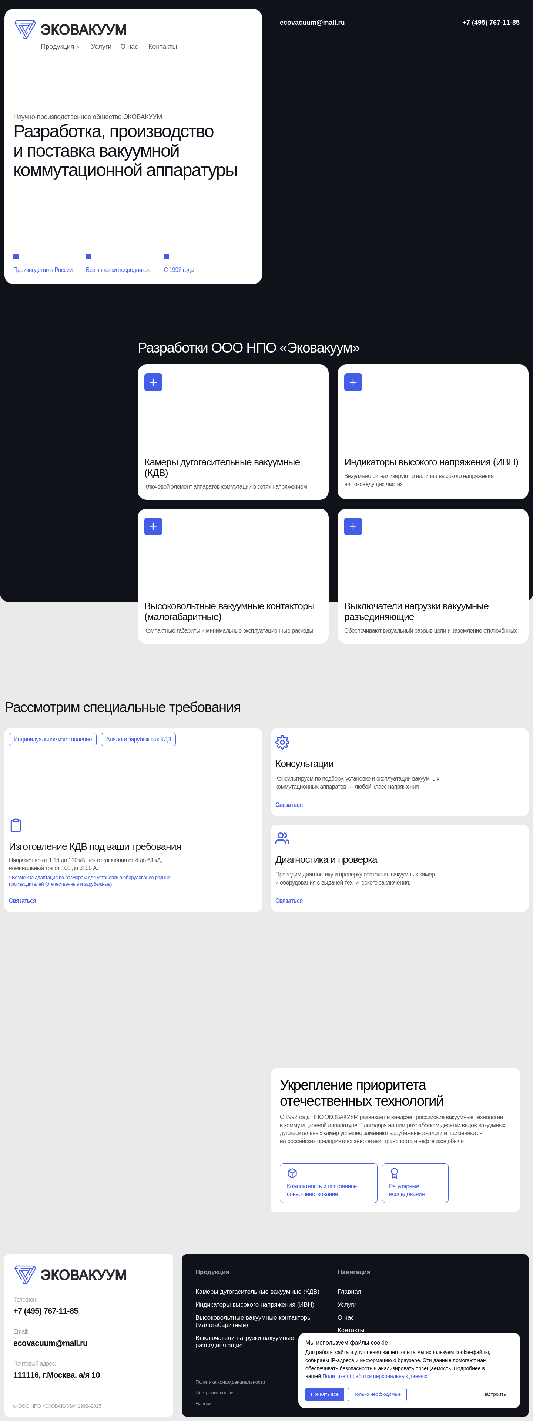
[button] (162, 46)
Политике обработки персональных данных (374, 1376)
